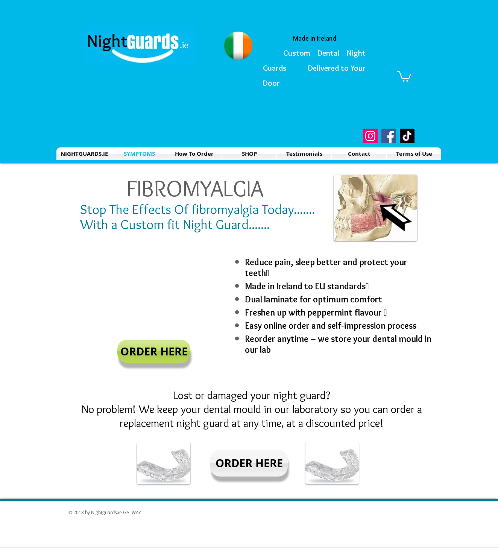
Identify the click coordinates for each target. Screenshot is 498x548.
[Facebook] (388, 136)
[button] (404, 76)
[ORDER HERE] (153, 351)
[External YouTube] (154, 292)
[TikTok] (407, 136)
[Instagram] (370, 136)
